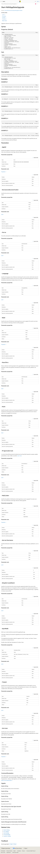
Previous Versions (9, 850)
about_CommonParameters (6, 780)
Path (2, 432)
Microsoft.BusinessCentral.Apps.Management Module (13, 10)
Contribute (19, 850)
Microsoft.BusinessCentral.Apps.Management (9, 3)
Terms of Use (3, 852)
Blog (14, 850)
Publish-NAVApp (6, 830)
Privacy (23, 850)
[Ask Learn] (36, 4)
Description (4, 16)
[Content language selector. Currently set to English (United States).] (6, 848)
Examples (4, 17)
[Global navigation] (1, 1)
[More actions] (38, 4)
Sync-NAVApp (6, 831)
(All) (2, 214)
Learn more (19, 455)
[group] (20, 87)
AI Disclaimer (3, 850)
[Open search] (35, 1)
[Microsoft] (20, 1)
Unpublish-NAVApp (7, 836)
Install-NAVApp (6, 833)
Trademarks (8, 852)
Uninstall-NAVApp (6, 834)
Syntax (3, 14)
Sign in (38, 1)
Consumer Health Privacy (31, 850)
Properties (3, 171)
